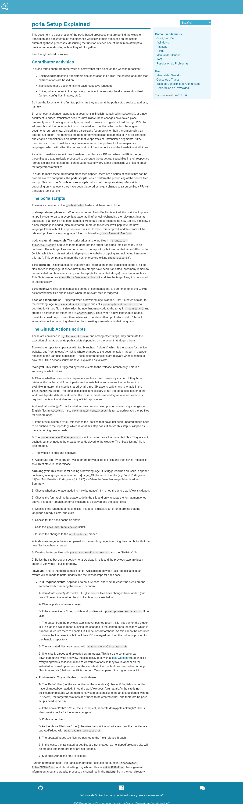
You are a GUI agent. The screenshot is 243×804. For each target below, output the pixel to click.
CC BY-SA (182, 95)
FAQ (159, 59)
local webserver (121, 654)
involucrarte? (156, 791)
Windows (163, 42)
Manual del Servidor (168, 75)
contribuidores (125, 791)
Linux (161, 50)
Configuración (165, 38)
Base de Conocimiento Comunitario (178, 83)
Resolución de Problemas (172, 63)
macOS (162, 46)
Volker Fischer (104, 791)
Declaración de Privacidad (172, 87)
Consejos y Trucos (168, 79)
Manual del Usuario (168, 55)
